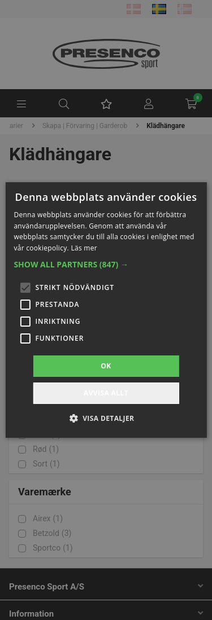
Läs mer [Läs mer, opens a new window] (84, 248)
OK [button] (106, 366)
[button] (106, 265)
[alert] (106, 310)
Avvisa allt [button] (106, 393)
